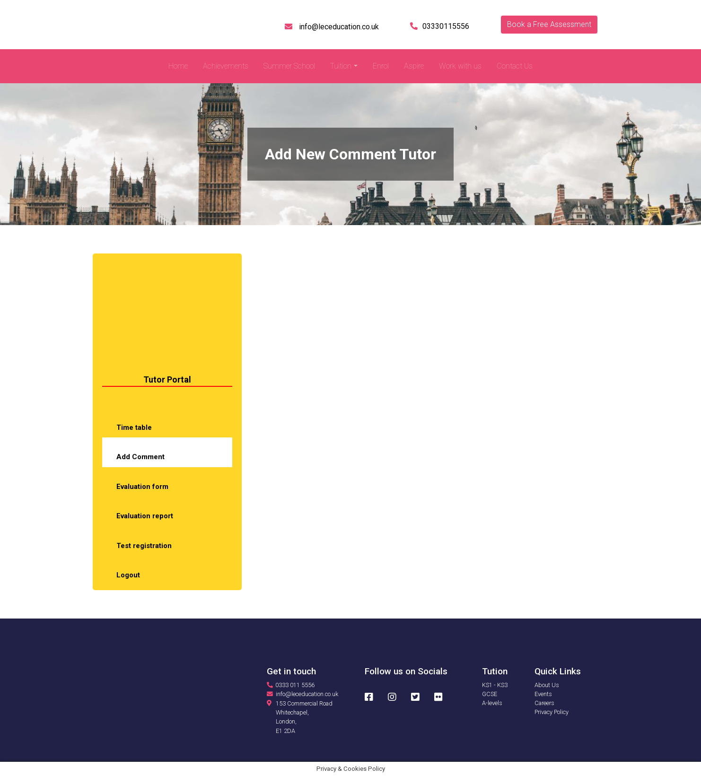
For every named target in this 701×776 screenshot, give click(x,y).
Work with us (460, 65)
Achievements (225, 65)
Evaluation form (142, 486)
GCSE (489, 694)
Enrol (381, 65)
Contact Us (515, 65)
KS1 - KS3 (495, 685)
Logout (128, 575)
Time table (134, 427)
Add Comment (140, 457)
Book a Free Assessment (549, 24)
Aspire (414, 65)
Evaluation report (144, 516)
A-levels (492, 702)
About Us (547, 685)
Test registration (144, 545)
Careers (544, 702)
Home (178, 65)
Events (543, 694)
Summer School (289, 65)
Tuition (340, 65)
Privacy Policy (552, 711)
